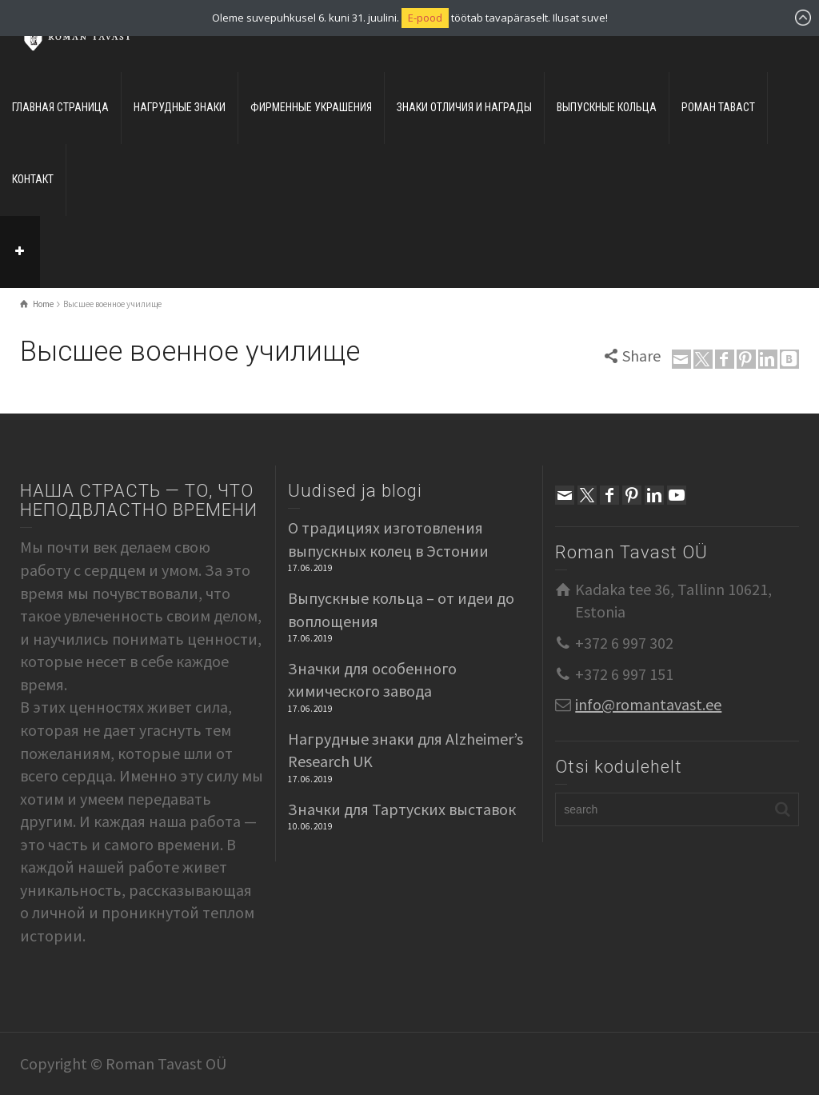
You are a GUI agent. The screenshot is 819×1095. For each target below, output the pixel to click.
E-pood (425, 17)
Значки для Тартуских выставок (402, 809)
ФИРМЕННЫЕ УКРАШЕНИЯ (311, 107)
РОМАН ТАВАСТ (718, 107)
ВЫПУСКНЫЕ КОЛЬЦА (607, 107)
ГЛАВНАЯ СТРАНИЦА (60, 107)
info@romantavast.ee (648, 704)
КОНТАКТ (33, 179)
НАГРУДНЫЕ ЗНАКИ (180, 107)
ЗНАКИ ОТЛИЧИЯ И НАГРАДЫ (464, 107)
